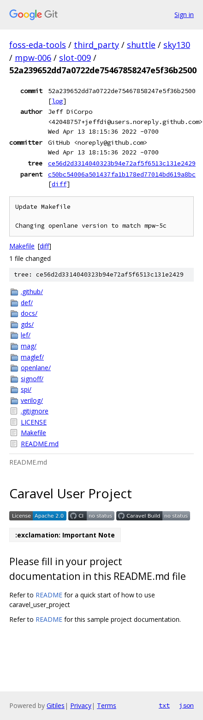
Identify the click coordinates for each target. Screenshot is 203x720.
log (57, 101)
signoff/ (32, 378)
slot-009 (75, 57)
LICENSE (34, 422)
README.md (40, 443)
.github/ (32, 291)
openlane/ (36, 367)
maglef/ (32, 357)
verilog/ (32, 400)
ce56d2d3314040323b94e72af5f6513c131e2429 (122, 163)
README (49, 594)
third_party (96, 44)
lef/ (25, 334)
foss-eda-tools (37, 44)
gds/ (27, 324)
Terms (106, 705)
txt (164, 705)
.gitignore (34, 411)
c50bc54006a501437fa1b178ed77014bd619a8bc (122, 174)
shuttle (141, 44)
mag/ (28, 346)
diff (59, 184)
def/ (27, 302)
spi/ (26, 389)
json (186, 705)
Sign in (184, 14)
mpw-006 (33, 57)
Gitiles (56, 705)
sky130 (176, 44)
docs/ (29, 313)
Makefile (22, 246)
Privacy (80, 705)
